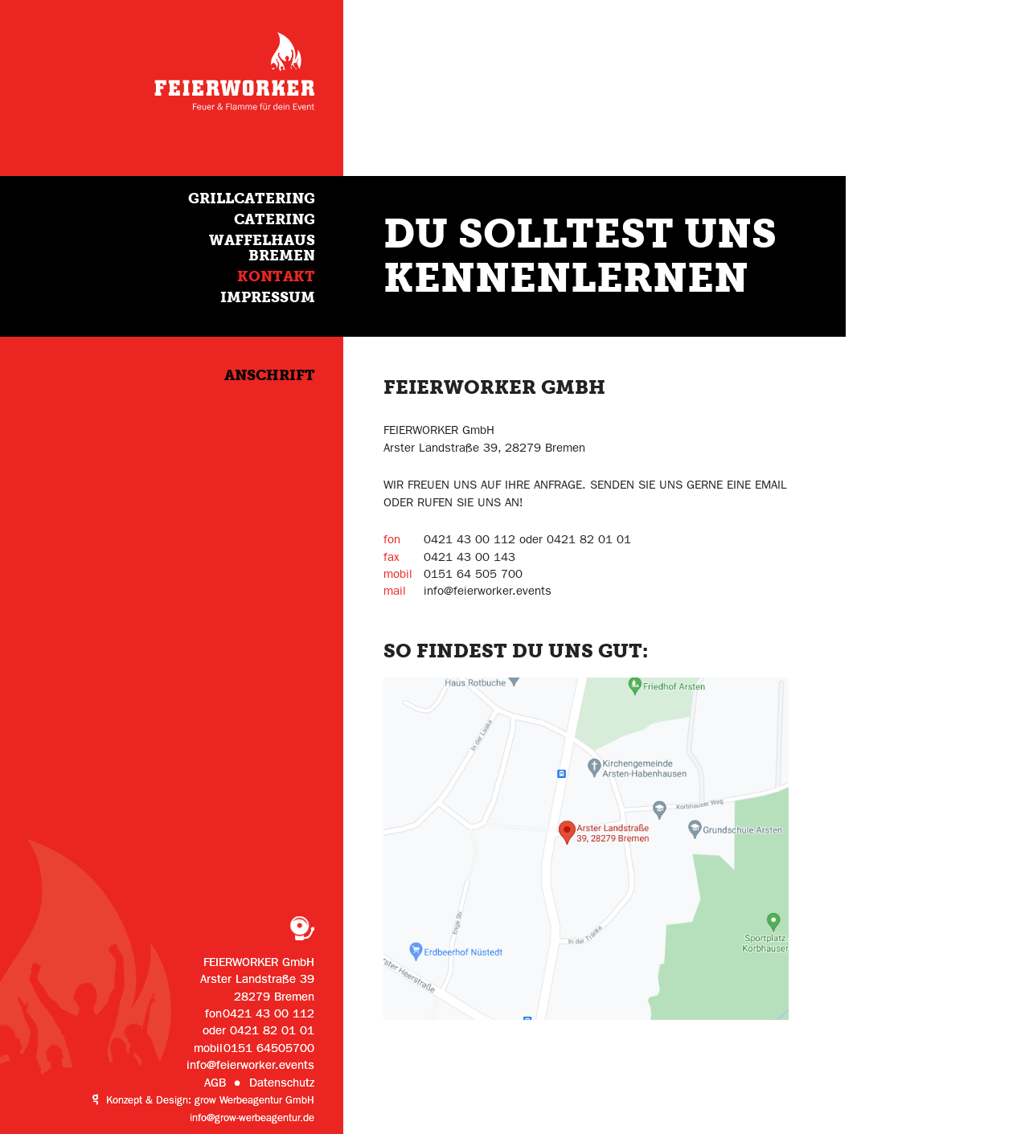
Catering (274, 219)
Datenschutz (281, 1082)
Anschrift (269, 374)
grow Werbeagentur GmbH (254, 1100)
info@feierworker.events (250, 1065)
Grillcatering (251, 198)
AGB (215, 1082)
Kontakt (276, 276)
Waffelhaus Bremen (262, 247)
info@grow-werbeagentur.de (252, 1117)
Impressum (267, 297)
